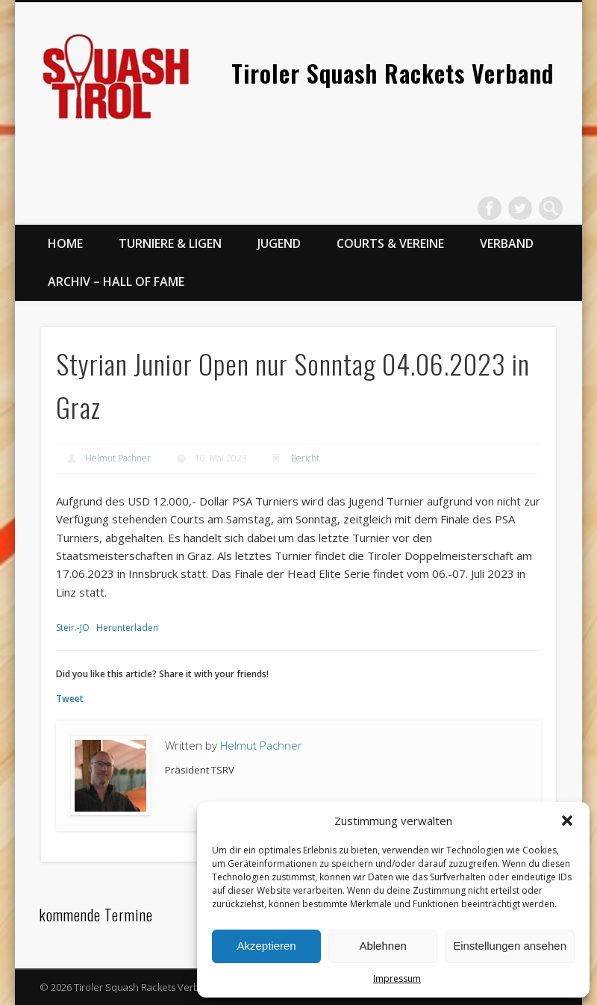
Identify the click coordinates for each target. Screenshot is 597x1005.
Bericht (305, 458)
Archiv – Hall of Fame (116, 281)
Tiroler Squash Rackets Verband (392, 72)
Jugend (279, 243)
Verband (507, 243)
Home (65, 243)
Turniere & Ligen (170, 243)
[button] (567, 820)
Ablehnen (382, 945)
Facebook (489, 208)
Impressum (397, 978)
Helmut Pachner (118, 458)
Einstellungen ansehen (509, 945)
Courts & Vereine (390, 243)
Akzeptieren (266, 945)
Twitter (520, 208)
